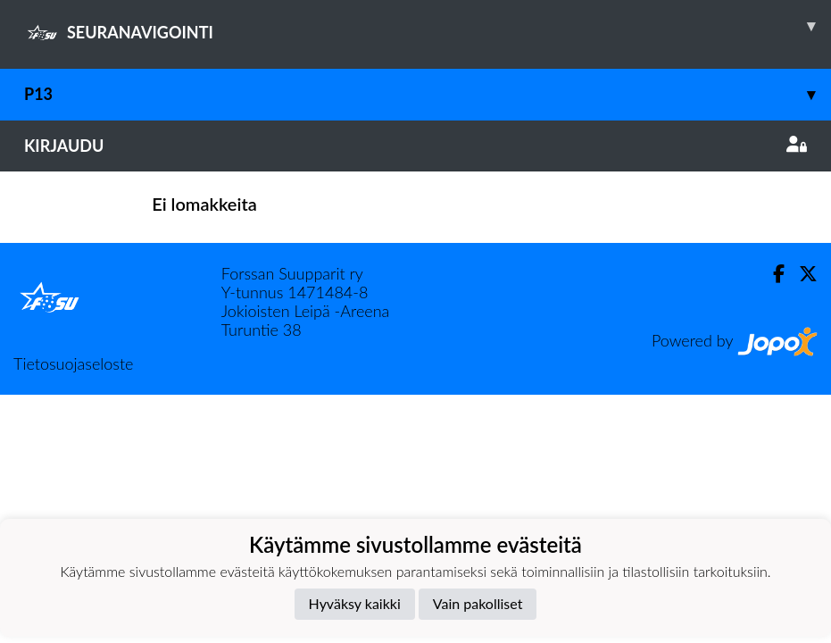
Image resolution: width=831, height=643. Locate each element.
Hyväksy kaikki (355, 603)
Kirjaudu (415, 145)
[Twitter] (801, 273)
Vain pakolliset (478, 603)
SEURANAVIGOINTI (427, 26)
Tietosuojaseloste (73, 363)
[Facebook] (772, 273)
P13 (427, 94)
